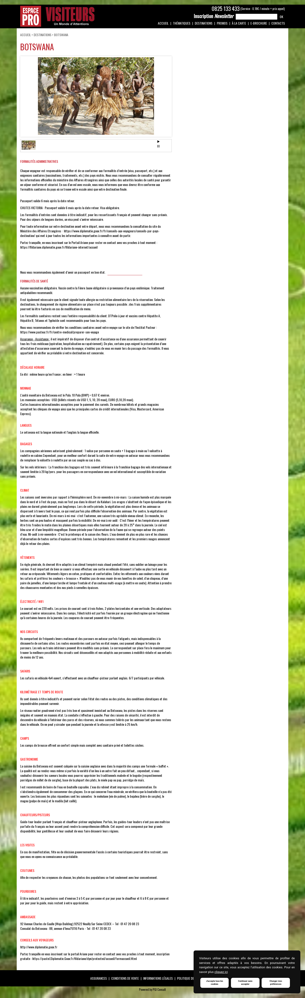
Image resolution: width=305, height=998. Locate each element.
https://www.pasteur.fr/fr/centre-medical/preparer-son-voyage (59, 331)
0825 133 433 (226, 9)
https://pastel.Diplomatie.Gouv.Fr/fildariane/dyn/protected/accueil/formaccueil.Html (84, 958)
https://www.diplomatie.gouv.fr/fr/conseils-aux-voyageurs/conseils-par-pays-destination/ (89, 233)
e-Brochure (258, 23)
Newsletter (213, 16)
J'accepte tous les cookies (214, 982)
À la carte (239, 23)
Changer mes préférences (276, 982)
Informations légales (158, 978)
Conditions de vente (125, 978)
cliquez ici (221, 971)
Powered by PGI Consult (152, 989)
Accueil (163, 23)
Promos (222, 23)
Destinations (203, 23)
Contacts (278, 23)
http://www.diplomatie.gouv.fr (38, 946)
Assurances (98, 978)
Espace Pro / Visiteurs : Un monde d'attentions (57, 16)
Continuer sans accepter (246, 982)
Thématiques (181, 23)
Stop (158, 146)
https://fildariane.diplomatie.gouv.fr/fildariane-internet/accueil (58, 247)
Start (158, 141)
